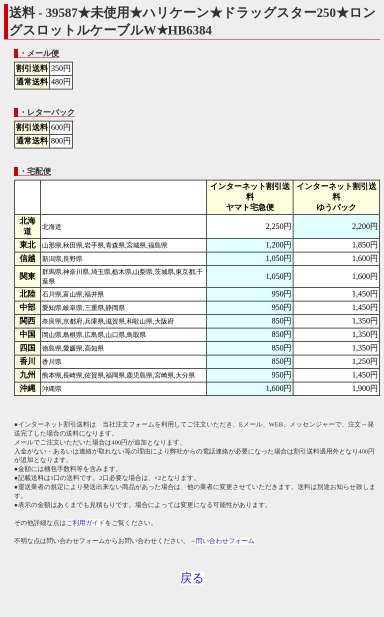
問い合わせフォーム (225, 541)
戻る (192, 578)
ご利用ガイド (85, 523)
